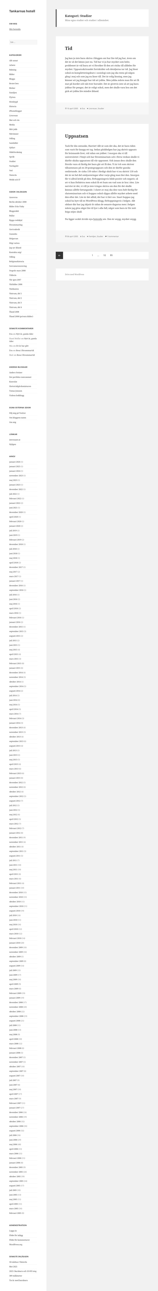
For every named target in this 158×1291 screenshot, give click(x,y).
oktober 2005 (15, 1176)
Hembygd (13, 102)
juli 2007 (13, 1080)
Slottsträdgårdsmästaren (20, 386)
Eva (10, 334)
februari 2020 (15, 521)
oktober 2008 (15, 1011)
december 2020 (16, 512)
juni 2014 (13, 700)
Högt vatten (14, 243)
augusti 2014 (14, 691)
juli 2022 (13, 494)
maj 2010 (13, 924)
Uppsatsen (76, 136)
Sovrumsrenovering (18, 266)
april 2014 (13, 709)
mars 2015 (13, 659)
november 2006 (16, 1117)
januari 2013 (14, 778)
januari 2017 (14, 581)
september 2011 (16, 851)
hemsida (97, 219)
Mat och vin (14, 120)
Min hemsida (15, 29)
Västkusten (14, 289)
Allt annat (13, 60)
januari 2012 (14, 833)
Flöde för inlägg (16, 1235)
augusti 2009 (14, 965)
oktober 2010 (15, 901)
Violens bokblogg (16, 395)
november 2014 (16, 677)
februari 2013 (15, 773)
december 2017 (16, 567)
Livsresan (13, 115)
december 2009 (16, 947)
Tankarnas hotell (22, 11)
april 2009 (13, 984)
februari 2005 (15, 1213)
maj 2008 (13, 1034)
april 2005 (13, 1204)
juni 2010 (13, 920)
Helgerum (13, 238)
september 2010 (16, 906)
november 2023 (16, 475)
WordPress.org (15, 1244)
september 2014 (16, 686)
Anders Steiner (15, 372)
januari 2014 (14, 723)
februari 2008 (15, 1048)
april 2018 (13, 562)
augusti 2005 (14, 1185)
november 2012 (16, 787)
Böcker (12, 88)
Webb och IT (14, 179)
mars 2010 (13, 933)
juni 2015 (13, 645)
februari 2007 (15, 1103)
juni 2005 (13, 1195)
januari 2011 (14, 888)
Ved (11, 170)
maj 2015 (13, 649)
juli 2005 (13, 1190)
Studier (12, 161)
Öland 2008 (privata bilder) (21, 316)
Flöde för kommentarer (19, 1240)
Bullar (12, 215)
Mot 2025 (13, 1266)
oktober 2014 (15, 681)
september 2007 (16, 1071)
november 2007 (16, 1062)
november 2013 (16, 732)
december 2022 (16, 489)
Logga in (13, 1231)
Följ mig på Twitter (17, 413)
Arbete (12, 65)
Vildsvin (12, 275)
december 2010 (16, 892)
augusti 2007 (14, 1075)
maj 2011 (13, 869)
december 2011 (16, 837)
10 (105, 254)
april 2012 (13, 819)
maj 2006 (13, 1144)
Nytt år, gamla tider (24, 334)
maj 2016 (13, 604)
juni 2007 (13, 1085)
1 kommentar (113, 236)
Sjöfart (12, 147)
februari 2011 (15, 883)
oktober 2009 (15, 956)
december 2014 (16, 672)
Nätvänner (14, 134)
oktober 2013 (15, 736)
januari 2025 (14, 466)
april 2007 (13, 1094)
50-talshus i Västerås (18, 1262)
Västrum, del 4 (15, 307)
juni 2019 (13, 535)
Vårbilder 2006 (15, 284)
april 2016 (13, 608)
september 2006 (16, 1126)
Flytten (12, 97)
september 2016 (16, 590)
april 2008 (13, 1039)
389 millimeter (15, 1276)
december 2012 (16, 782)
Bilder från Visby (16, 206)
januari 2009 (14, 998)
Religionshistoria (16, 261)
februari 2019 (15, 539)
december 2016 (16, 585)
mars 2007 (13, 1098)
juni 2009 (13, 975)
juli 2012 (13, 805)
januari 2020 (14, 526)
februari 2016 (15, 617)
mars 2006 (13, 1153)
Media (12, 124)
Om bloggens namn (17, 417)
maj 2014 (13, 704)
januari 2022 (14, 503)
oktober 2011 (15, 846)
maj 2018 (13, 558)
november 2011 (16, 842)
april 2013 (13, 764)
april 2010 (13, 929)
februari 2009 (15, 993)
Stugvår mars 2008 (17, 270)
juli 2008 (13, 1025)
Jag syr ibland (15, 247)
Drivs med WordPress (74, 274)
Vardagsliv (14, 166)
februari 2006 (15, 1158)
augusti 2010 (14, 911)
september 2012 (16, 796)
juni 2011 (13, 865)
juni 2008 (13, 1030)
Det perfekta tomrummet (20, 377)
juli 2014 (13, 695)
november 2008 (16, 1007)
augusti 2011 (14, 856)
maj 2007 (13, 1089)
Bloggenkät (14, 211)
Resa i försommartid (25, 350)
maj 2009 (13, 979)
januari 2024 (14, 471)
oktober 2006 (15, 1121)
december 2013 (16, 727)
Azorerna (13, 197)
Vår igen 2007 (15, 280)
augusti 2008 (14, 1020)
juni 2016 (13, 599)
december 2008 (16, 1002)
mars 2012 (13, 823)
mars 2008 (13, 1043)
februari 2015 (15, 663)
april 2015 (13, 654)
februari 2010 (15, 938)
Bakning (12, 69)
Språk (11, 157)
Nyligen (12, 444)
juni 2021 (13, 507)
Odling (12, 138)
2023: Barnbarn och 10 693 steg (22, 1271)
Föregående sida (59, 255)
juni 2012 (13, 810)
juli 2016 (13, 594)
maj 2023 (13, 480)
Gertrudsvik (14, 229)
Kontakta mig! (15, 252)
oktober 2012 (15, 791)
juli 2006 (13, 1135)
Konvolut (13, 381)
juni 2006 (13, 1140)
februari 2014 (15, 718)
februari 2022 (15, 498)
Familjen (13, 92)
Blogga (12, 79)
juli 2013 (13, 750)
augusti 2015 (14, 636)
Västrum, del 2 (15, 298)
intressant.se (14, 440)
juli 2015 (13, 640)
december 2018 (16, 544)
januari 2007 (14, 1108)
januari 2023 (14, 485)
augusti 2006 (14, 1130)
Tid (68, 48)
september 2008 (16, 1016)
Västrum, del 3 (15, 302)
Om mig (12, 422)
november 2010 (16, 897)
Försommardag (16, 225)
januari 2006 (14, 1162)
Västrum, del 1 (15, 293)
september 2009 (16, 961)
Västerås (13, 175)
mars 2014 (13, 714)
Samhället (13, 143)
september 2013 (16, 741)
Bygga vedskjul (15, 220)
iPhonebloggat (15, 111)
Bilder (12, 74)
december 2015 (16, 627)
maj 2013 (13, 759)
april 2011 (13, 874)
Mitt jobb (13, 129)
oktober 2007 (15, 1066)
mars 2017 (13, 576)
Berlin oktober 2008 (18, 202)
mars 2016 (13, 613)
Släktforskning (15, 152)
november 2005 (16, 1172)
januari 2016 (14, 622)
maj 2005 (13, 1199)
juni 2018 (13, 553)
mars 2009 (13, 988)
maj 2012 (13, 814)
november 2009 (16, 952)
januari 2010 (14, 943)
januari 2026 (14, 462)
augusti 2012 (14, 801)
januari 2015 (14, 668)
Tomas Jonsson (15, 391)
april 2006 (13, 1149)
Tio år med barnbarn (18, 1280)
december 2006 (16, 1112)
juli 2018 (13, 549)
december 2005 (16, 1167)
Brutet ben (14, 83)
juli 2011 (13, 860)
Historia (12, 106)
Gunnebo (13, 234)
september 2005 (16, 1181)
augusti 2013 (14, 746)
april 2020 (13, 517)
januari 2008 (14, 1053)
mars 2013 (13, 769)
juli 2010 (13, 915)
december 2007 (16, 1057)
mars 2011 (13, 878)
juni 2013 (13, 755)
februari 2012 (15, 828)
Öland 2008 (14, 312)
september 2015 (16, 631)
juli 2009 (13, 970)
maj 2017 (13, 572)
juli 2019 (13, 530)
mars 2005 (13, 1208)
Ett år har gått (22, 346)
